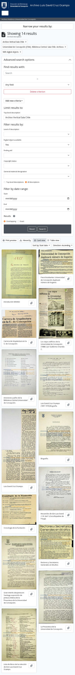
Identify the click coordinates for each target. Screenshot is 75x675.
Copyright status (10, 161)
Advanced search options (19, 59)
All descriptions (33, 182)
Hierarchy (25, 240)
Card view (39, 240)
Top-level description (12, 112)
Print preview (9, 240)
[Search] (37, 73)
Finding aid (8, 150)
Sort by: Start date (40, 245)
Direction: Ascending (62, 245)
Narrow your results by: (37, 26)
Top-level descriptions (15, 182)
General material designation (15, 171)
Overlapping (11, 221)
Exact (22, 221)
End (5, 204)
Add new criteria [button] (13, 100)
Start (6, 194)
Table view (53, 240)
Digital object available (12, 140)
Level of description (11, 129)
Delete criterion (37, 91)
